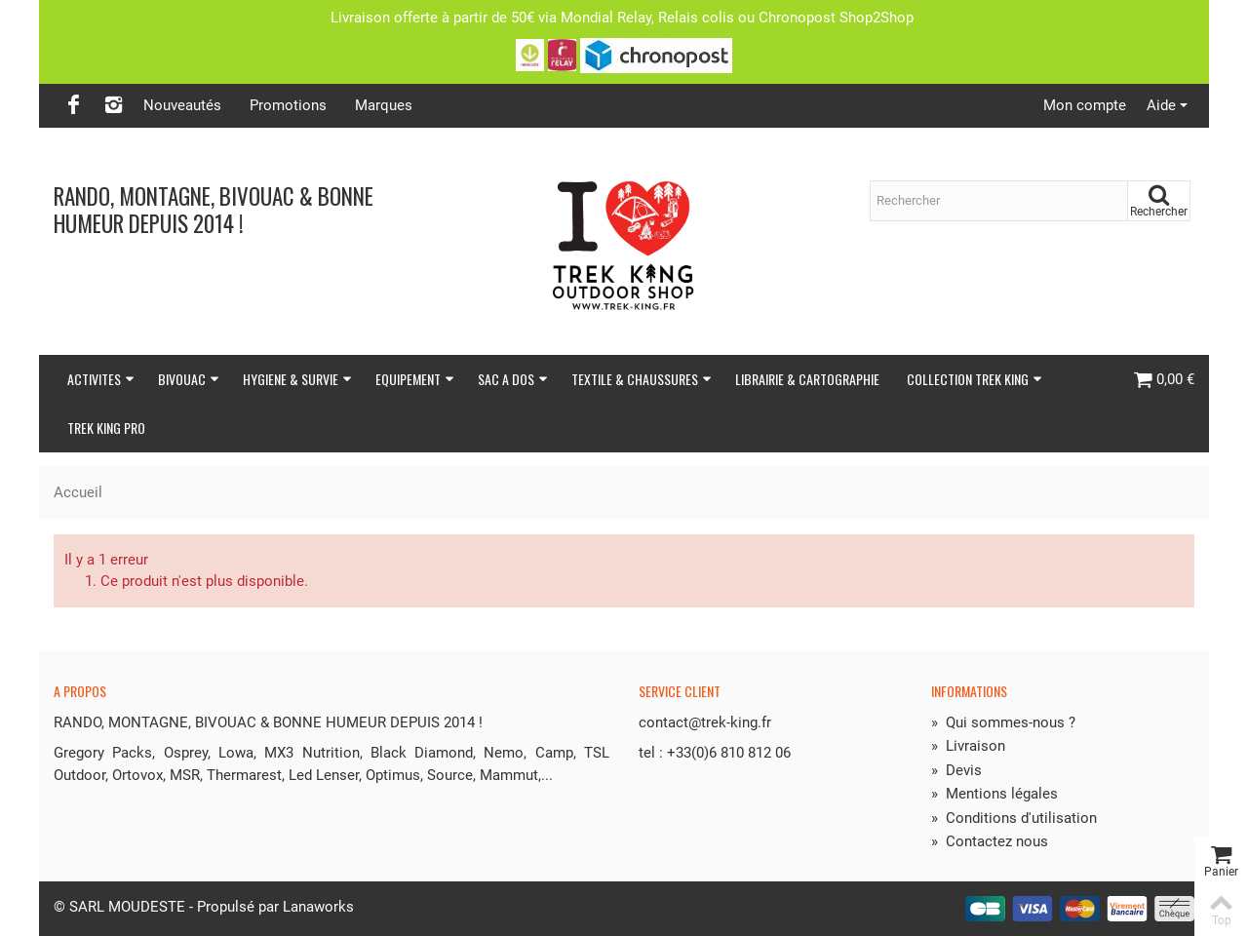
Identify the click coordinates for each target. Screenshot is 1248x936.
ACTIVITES (101, 379)
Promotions (288, 105)
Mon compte (1084, 105)
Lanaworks (318, 907)
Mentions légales (994, 793)
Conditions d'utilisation (1014, 818)
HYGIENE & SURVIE (297, 379)
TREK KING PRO (106, 427)
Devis (956, 770)
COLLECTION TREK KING (974, 379)
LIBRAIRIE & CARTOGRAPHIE (807, 379)
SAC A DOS (513, 379)
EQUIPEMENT (414, 379)
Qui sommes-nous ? (1003, 722)
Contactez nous (989, 841)
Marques (383, 105)
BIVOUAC (188, 379)
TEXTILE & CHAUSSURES (641, 379)
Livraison (968, 746)
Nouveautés (182, 105)
